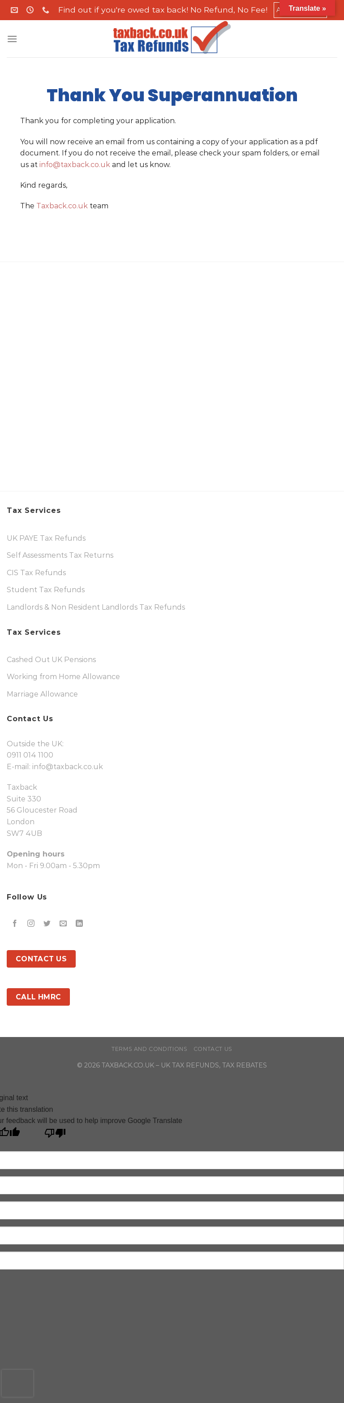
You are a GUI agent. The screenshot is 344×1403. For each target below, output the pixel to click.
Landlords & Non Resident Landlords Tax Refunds (96, 607)
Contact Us (213, 1049)
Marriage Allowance (42, 694)
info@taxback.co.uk (74, 164)
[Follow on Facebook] (15, 923)
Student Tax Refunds (46, 589)
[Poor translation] (55, 1135)
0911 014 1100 (30, 755)
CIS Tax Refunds (36, 572)
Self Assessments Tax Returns (60, 555)
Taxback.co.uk (61, 206)
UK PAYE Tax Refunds (46, 538)
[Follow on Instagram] (31, 923)
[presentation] (17, 1383)
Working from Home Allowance (63, 676)
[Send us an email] (63, 923)
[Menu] (12, 39)
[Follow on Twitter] (47, 923)
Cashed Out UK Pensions (51, 659)
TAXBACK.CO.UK (128, 1065)
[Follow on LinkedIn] (79, 923)
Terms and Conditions (149, 1049)
